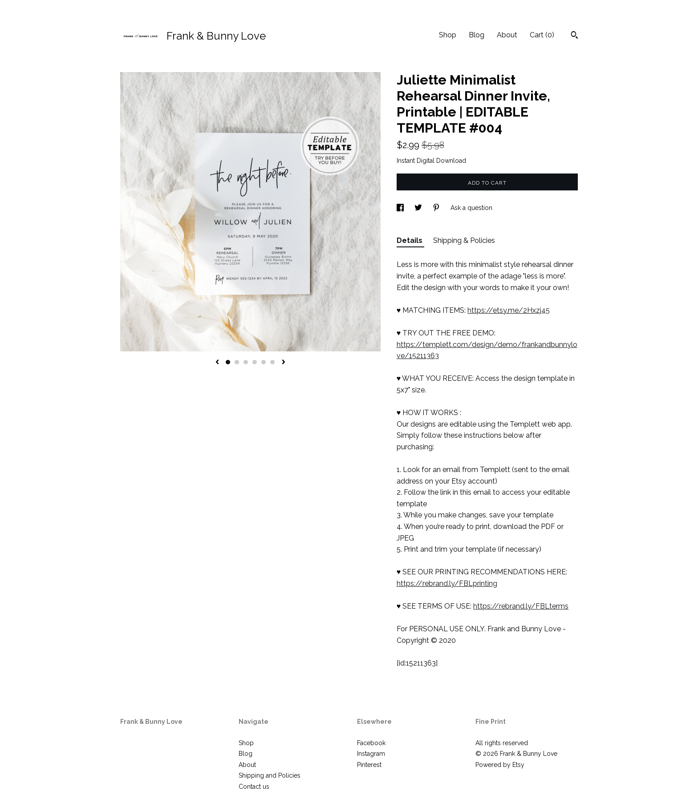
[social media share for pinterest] (437, 207)
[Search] (574, 36)
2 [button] (237, 362)
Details (410, 240)
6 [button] (272, 362)
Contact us (254, 786)
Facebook (371, 742)
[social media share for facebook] (401, 207)
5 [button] (263, 362)
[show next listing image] (283, 362)
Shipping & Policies (464, 240)
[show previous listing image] (217, 362)
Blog (476, 35)
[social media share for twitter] (419, 207)
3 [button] (245, 362)
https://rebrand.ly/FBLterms (520, 606)
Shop (447, 35)
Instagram (371, 753)
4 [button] (254, 362)
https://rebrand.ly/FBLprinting (447, 583)
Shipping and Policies (269, 775)
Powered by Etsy (499, 764)
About (507, 35)
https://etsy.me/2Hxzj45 (508, 310)
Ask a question (471, 207)
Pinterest (369, 764)
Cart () (542, 35)
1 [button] (228, 362)
